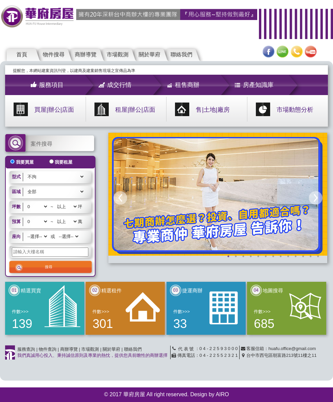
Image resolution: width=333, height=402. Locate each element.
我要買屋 (25, 162)
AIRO (222, 394)
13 (318, 256)
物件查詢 (47, 349)
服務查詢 (26, 349)
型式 (16, 176)
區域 (16, 191)
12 (310, 256)
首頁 (21, 54)
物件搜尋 (54, 54)
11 (303, 256)
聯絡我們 (181, 54)
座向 (16, 236)
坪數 (16, 206)
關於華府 (149, 54)
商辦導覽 (86, 54)
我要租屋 (63, 162)
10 (295, 256)
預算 (16, 221)
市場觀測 (117, 54)
